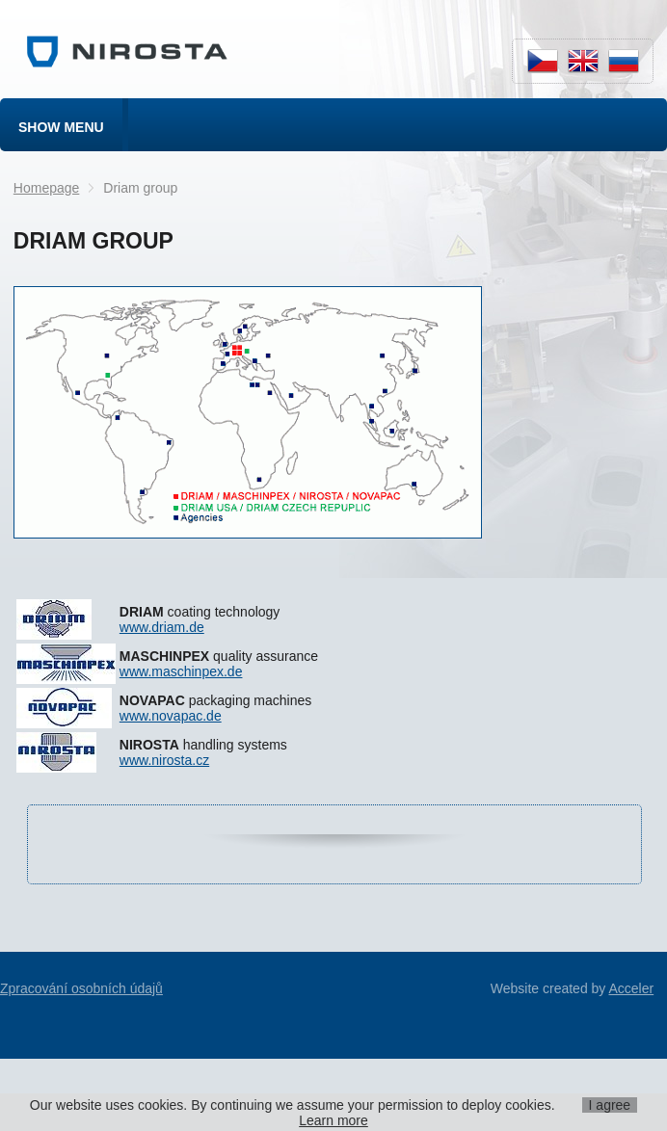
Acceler (631, 988)
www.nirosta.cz (164, 760)
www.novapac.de (171, 715)
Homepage (46, 188)
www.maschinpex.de (181, 671)
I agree (610, 1105)
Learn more (333, 1120)
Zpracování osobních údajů (81, 988)
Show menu (61, 127)
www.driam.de (162, 627)
